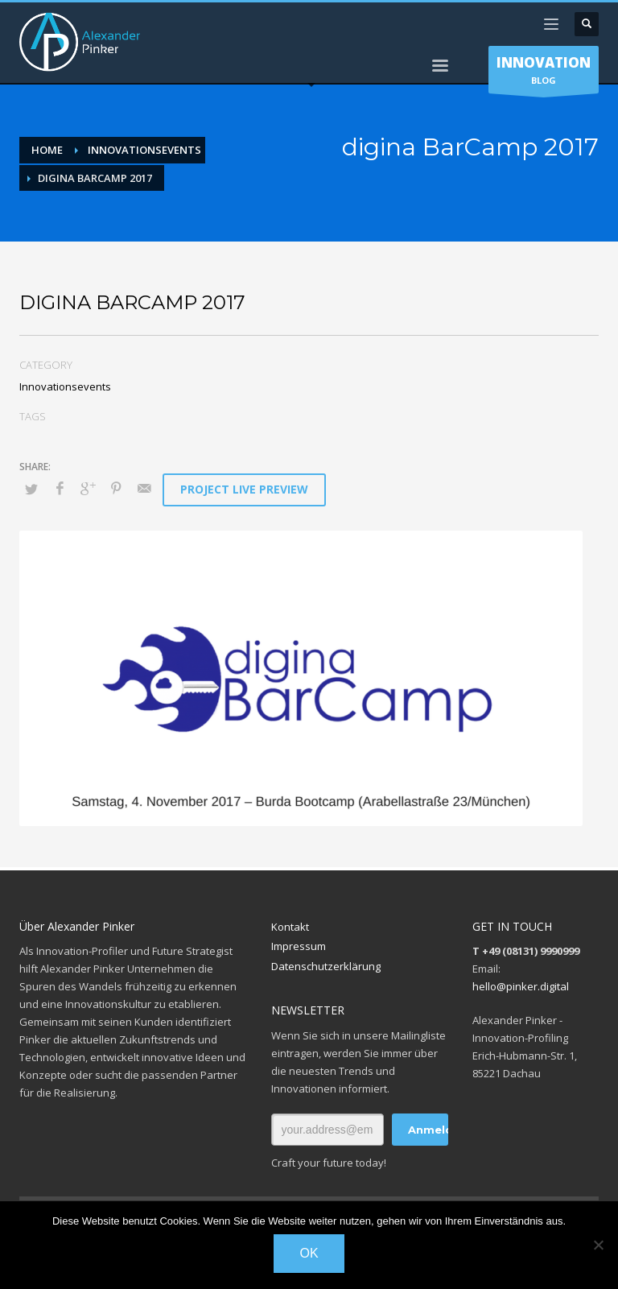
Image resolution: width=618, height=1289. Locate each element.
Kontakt (290, 926)
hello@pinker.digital (520, 986)
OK (308, 1253)
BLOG (543, 73)
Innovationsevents (65, 386)
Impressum (298, 946)
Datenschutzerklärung (326, 966)
